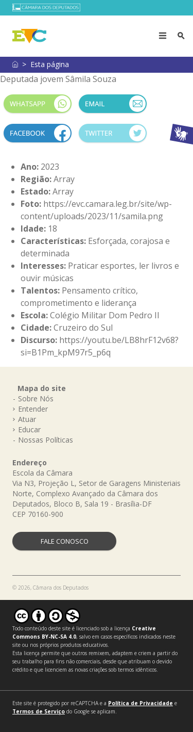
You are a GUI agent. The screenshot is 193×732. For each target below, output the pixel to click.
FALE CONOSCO (65, 541)
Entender (33, 409)
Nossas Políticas (45, 440)
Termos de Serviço (38, 711)
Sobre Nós (36, 398)
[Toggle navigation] (162, 36)
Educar (29, 429)
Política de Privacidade (140, 703)
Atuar (27, 419)
